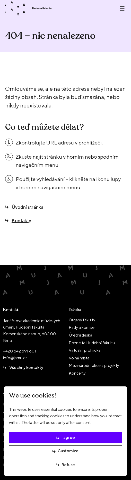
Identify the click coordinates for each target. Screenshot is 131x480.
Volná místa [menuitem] (79, 358)
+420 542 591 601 (19, 351)
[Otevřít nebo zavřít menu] (122, 8)
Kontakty (21, 220)
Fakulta (75, 310)
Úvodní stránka (27, 207)
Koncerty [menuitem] (77, 373)
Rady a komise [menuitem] (81, 327)
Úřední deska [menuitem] (80, 335)
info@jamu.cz (15, 357)
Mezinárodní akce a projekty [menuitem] (94, 365)
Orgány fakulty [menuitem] (82, 320)
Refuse (68, 463)
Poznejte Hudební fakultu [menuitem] (92, 342)
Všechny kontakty (26, 367)
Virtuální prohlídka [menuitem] (85, 350)
